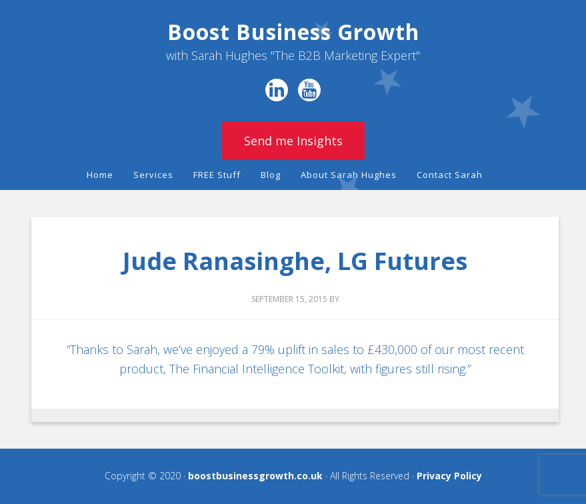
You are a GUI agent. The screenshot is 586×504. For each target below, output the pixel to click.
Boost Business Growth (293, 31)
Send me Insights (293, 141)
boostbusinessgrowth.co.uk (255, 475)
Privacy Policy (449, 475)
